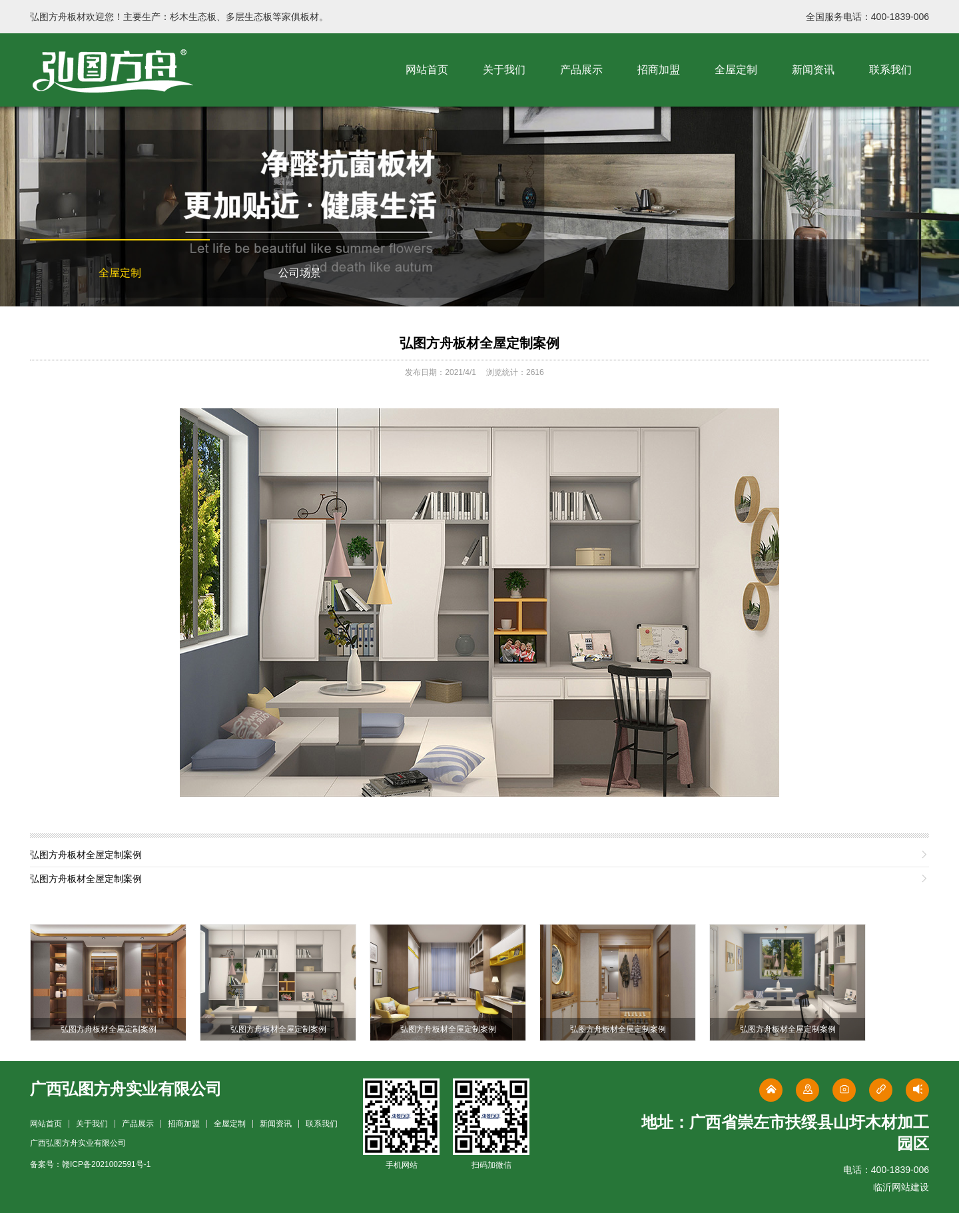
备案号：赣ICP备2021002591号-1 (90, 1164)
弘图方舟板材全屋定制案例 (479, 343)
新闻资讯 (813, 69)
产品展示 (581, 69)
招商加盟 (658, 69)
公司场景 (299, 272)
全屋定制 (736, 69)
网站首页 (427, 69)
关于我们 (504, 69)
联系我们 (890, 69)
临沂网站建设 (901, 1187)
